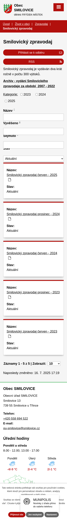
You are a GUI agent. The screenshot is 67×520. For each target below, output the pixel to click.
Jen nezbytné (35, 514)
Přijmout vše (16, 514)
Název (8, 110)
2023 (27, 94)
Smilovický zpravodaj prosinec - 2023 (33, 295)
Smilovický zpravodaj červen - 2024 (32, 255)
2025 (11, 101)
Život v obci (22, 24)
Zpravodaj (41, 24)
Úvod (6, 24)
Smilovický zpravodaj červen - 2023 (32, 334)
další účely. (40, 494)
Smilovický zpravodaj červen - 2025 (32, 177)
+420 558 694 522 (15, 418)
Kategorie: (10, 94)
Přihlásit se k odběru (40, 52)
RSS (45, 61)
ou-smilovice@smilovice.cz (21, 428)
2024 (42, 94)
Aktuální (12, 191)
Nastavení (52, 514)
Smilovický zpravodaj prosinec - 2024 (33, 216)
